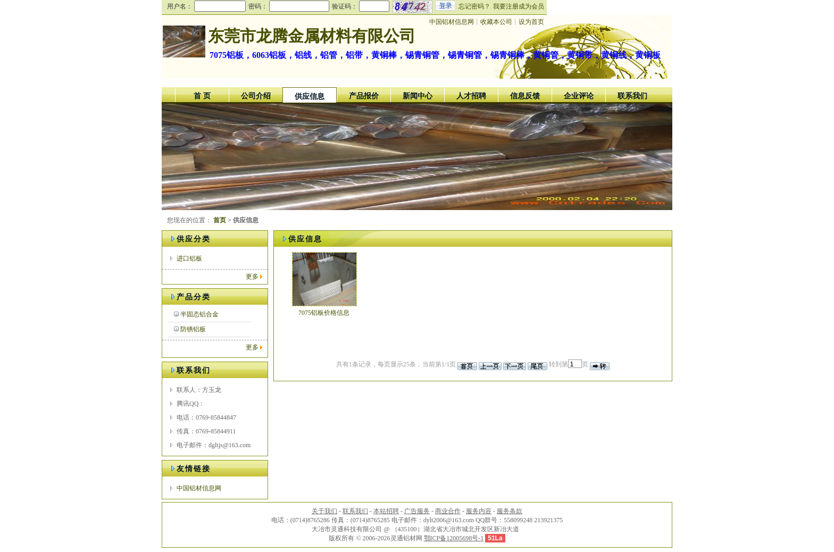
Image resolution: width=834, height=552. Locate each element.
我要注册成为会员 (518, 6)
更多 (252, 276)
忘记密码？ (474, 6)
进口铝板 (189, 258)
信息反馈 (525, 96)
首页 (219, 220)
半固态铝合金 (199, 314)
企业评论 (579, 96)
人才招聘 (471, 96)
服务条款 (509, 511)
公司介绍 (256, 96)
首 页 (202, 96)
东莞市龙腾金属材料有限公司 (311, 36)
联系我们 (632, 96)
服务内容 (478, 511)
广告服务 (417, 511)
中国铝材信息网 (199, 488)
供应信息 (309, 97)
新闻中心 (417, 96)
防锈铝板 (193, 329)
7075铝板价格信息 (323, 312)
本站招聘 (386, 511)
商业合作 (448, 511)
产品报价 (364, 96)
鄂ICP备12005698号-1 (454, 538)
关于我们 (324, 511)
